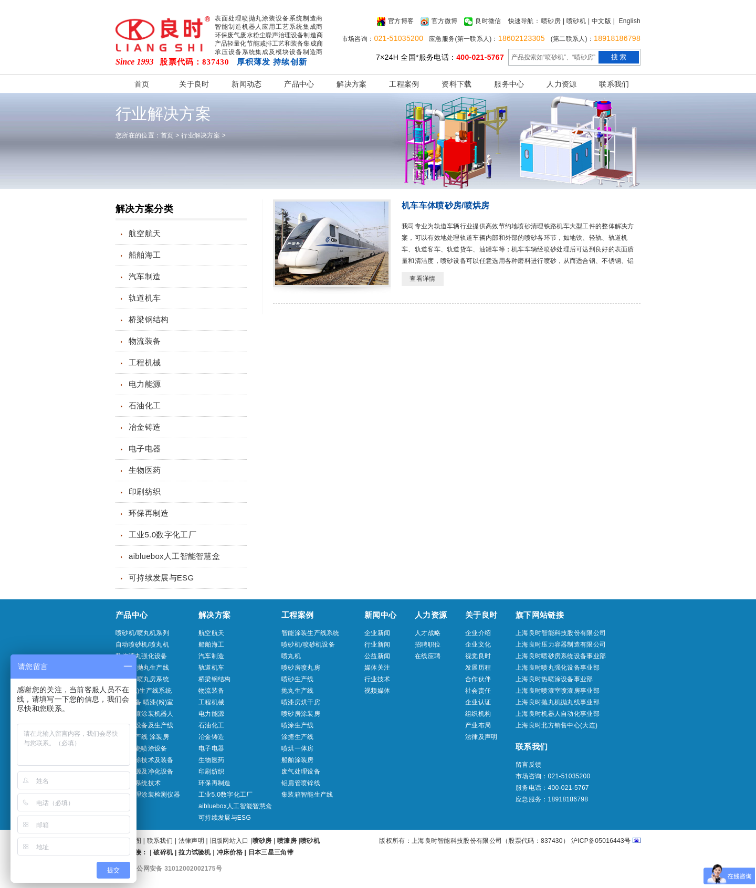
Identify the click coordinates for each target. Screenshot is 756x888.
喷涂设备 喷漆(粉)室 (145, 702)
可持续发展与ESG (161, 577)
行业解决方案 (200, 135)
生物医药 (145, 470)
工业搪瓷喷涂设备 (141, 748)
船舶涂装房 (297, 760)
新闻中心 (380, 614)
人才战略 (427, 633)
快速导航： (524, 21)
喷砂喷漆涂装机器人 (145, 713)
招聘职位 (427, 644)
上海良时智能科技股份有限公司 (561, 633)
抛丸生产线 (297, 690)
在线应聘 (427, 656)
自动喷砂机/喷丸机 (142, 644)
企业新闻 (377, 633)
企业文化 (478, 644)
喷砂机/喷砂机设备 (308, 644)
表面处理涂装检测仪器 (148, 794)
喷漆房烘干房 (300, 702)
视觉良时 (478, 656)
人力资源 (561, 84)
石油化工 (145, 405)
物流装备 (145, 340)
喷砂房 (551, 21)
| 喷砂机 (574, 21)
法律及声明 (481, 737)
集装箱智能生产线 (307, 794)
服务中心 (509, 84)
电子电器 (145, 448)
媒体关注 (377, 667)
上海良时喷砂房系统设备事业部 (561, 656)
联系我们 (614, 84)
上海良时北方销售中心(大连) (556, 725)
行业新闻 (377, 644)
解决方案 (351, 84)
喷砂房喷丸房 (300, 667)
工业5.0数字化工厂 (162, 534)
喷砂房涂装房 (300, 713)
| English (626, 21)
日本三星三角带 (270, 852)
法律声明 (191, 840)
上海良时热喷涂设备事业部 (554, 679)
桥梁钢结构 (149, 319)
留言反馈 (528, 764)
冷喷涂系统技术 (138, 783)
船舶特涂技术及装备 (145, 760)
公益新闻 (377, 656)
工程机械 (145, 362)
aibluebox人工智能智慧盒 (174, 556)
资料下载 (456, 84)
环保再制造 (149, 513)
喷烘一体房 (297, 748)
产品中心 (299, 84)
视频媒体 (377, 690)
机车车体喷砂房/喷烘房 (446, 205)
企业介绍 (478, 633)
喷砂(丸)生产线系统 (144, 690)
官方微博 (439, 21)
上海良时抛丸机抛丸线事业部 (558, 702)
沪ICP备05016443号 (601, 840)
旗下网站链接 (540, 614)
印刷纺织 (145, 491)
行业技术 (377, 679)
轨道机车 (145, 297)
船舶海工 (145, 254)
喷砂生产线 (297, 679)
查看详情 (422, 278)
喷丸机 (291, 656)
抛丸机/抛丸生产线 (142, 667)
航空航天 (145, 233)
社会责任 (478, 690)
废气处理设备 (300, 771)
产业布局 (478, 725)
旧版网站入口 (230, 840)
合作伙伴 (478, 679)
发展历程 (478, 667)
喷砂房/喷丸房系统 (142, 679)
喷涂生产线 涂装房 (142, 737)
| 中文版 (599, 21)
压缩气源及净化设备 (145, 771)
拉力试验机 (194, 852)
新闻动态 (246, 84)
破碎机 (163, 852)
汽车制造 (145, 276)
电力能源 (145, 383)
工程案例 (404, 84)
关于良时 (194, 84)
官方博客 (395, 21)
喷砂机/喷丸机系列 (142, 633)
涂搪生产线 (297, 737)
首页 (142, 84)
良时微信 (482, 21)
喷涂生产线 (297, 725)
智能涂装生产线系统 (310, 633)
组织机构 (478, 713)
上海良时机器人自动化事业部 (558, 713)
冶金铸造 (145, 426)
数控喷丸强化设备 (141, 656)
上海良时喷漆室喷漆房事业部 (558, 690)
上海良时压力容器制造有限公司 (561, 644)
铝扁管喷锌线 (300, 783)
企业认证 (478, 702)
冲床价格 (230, 852)
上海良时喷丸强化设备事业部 (558, 667)
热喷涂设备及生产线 (145, 725)
